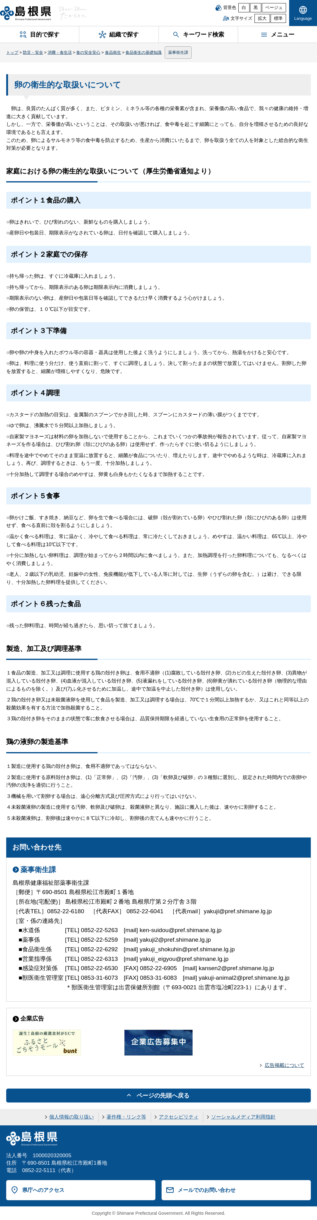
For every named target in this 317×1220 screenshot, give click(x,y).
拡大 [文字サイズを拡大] (262, 18)
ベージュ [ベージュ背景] (274, 7)
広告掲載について (284, 1065)
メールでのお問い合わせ (207, 1190)
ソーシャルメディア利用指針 (243, 1116)
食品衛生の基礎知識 (143, 52)
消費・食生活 (60, 52)
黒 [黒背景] (256, 7)
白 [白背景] (244, 7)
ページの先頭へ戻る (163, 1095)
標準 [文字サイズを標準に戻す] (278, 18)
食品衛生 (113, 52)
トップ (12, 52)
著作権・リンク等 (126, 1116)
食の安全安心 (88, 52)
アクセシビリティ (178, 1116)
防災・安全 (33, 52)
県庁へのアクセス (43, 1190)
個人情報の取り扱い (71, 1116)
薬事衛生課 (178, 52)
